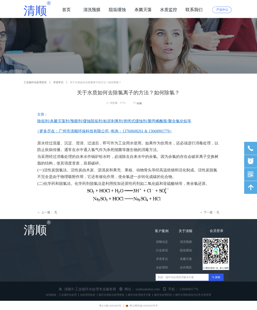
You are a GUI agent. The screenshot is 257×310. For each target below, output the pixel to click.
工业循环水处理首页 (35, 82)
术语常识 (58, 82)
